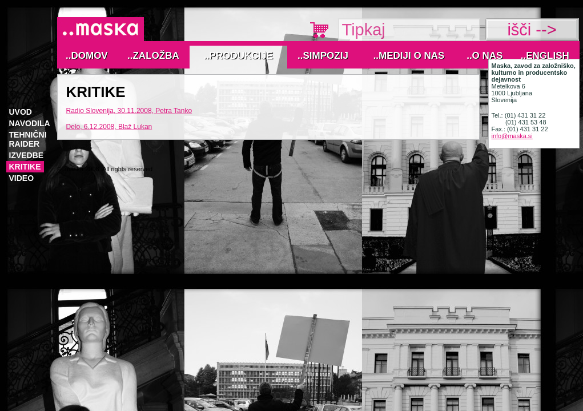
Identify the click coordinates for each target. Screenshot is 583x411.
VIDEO (21, 178)
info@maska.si (512, 135)
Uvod (20, 111)
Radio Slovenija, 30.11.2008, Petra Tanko (129, 111)
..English (545, 55)
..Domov (87, 55)
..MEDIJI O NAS (409, 55)
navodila (29, 123)
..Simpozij (322, 55)
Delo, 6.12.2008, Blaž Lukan (109, 127)
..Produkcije (238, 55)
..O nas (484, 55)
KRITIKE (25, 166)
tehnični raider (28, 139)
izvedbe (26, 155)
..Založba (153, 55)
